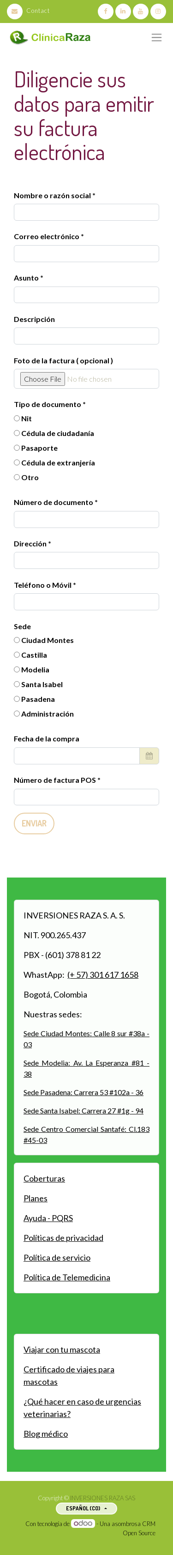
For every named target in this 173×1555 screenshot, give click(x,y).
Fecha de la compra (46, 738)
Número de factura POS (55, 779)
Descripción (34, 319)
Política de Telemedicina (67, 1277)
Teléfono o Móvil (43, 584)
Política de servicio (57, 1257)
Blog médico (46, 1434)
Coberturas (44, 1178)
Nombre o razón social (52, 195)
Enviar (34, 823)
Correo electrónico (46, 236)
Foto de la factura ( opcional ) (63, 360)
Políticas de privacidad (63, 1238)
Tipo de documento (48, 404)
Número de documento (54, 502)
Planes (36, 1198)
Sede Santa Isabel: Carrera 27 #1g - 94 (83, 1110)
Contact (28, 10)
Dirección (31, 543)
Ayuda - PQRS (48, 1218)
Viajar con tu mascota (62, 1349)
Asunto (26, 277)
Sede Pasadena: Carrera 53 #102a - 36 (83, 1092)
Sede (22, 626)
